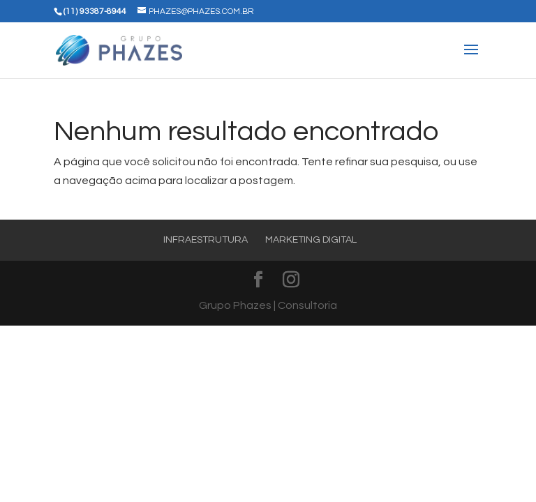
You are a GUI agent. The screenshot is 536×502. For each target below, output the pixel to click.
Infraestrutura (205, 240)
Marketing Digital (311, 240)
